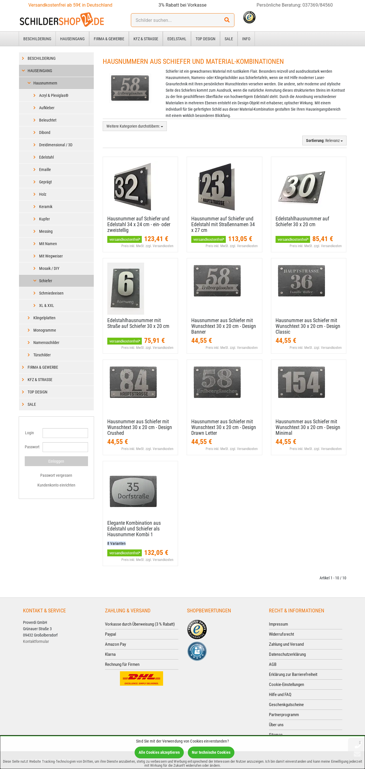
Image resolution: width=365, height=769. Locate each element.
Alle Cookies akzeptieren (159, 752)
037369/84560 (318, 5)
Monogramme (44, 330)
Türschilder (42, 355)
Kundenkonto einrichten (56, 485)
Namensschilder (46, 342)
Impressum (278, 624)
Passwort (32, 447)
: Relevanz (324, 140)
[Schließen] (360, 742)
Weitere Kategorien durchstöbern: (134, 126)
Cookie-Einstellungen (286, 684)
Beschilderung (37, 38)
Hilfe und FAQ (280, 694)
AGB (272, 664)
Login (29, 432)
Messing (46, 231)
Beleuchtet (47, 120)
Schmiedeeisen (51, 293)
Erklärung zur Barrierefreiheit (293, 674)
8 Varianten (116, 543)
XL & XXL (46, 305)
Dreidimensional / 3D (55, 145)
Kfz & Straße (145, 38)
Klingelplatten (44, 318)
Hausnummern (45, 83)
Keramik (45, 206)
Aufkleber (46, 107)
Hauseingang (72, 38)
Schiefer (45, 280)
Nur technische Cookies (211, 752)
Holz (42, 194)
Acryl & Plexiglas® (53, 95)
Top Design (205, 38)
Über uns (276, 724)
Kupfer (44, 219)
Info (246, 38)
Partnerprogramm (284, 714)
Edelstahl (176, 38)
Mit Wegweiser (51, 256)
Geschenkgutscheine (286, 704)
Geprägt (45, 182)
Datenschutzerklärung (287, 654)
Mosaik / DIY (49, 268)
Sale (229, 38)
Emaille (45, 169)
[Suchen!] (227, 20)
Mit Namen (48, 243)
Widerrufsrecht (281, 634)
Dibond (44, 132)
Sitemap (275, 734)
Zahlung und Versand (286, 644)
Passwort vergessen (56, 475)
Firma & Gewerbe (109, 38)
